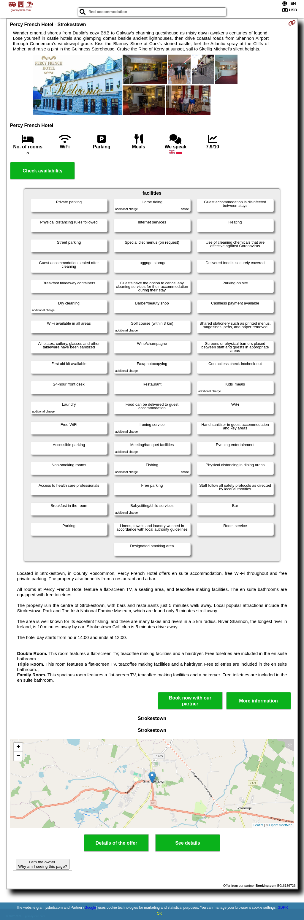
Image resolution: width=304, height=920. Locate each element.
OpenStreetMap (280, 825)
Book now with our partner (190, 700)
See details (187, 843)
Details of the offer (116, 843)
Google (90, 907)
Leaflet (258, 825)
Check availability (42, 170)
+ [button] (18, 747)
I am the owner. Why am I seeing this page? (42, 864)
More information (258, 700)
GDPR (283, 907)
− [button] (18, 756)
